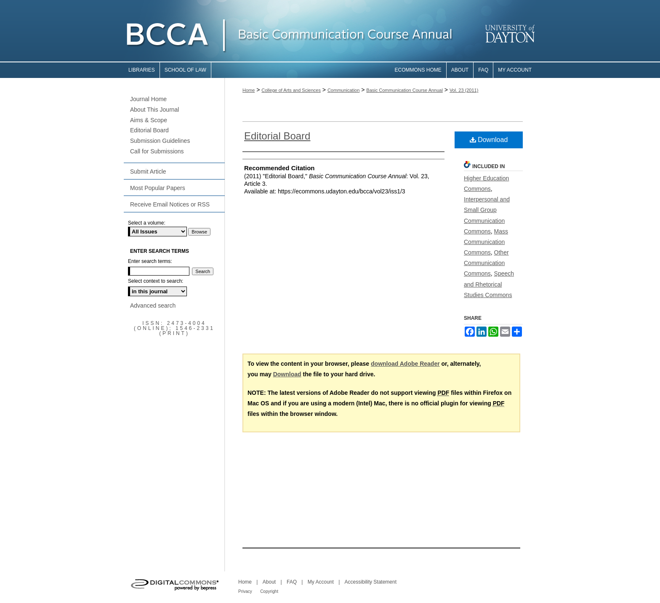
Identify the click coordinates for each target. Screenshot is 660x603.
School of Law (185, 70)
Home (248, 90)
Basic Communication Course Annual (404, 90)
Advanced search (153, 305)
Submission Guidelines (160, 140)
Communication (343, 90)
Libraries (141, 70)
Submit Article (148, 171)
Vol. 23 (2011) (464, 90)
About (269, 582)
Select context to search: (155, 281)
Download (489, 139)
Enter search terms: (150, 261)
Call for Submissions (157, 151)
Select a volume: (146, 223)
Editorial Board (277, 136)
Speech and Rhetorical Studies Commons (489, 284)
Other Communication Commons (486, 263)
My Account (321, 582)
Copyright (269, 591)
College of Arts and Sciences (291, 90)
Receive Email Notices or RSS (170, 204)
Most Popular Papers (157, 188)
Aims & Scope (148, 120)
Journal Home (148, 99)
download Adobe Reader (405, 363)
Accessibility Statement (371, 582)
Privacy (245, 591)
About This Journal (154, 109)
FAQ (292, 582)
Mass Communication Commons (486, 242)
